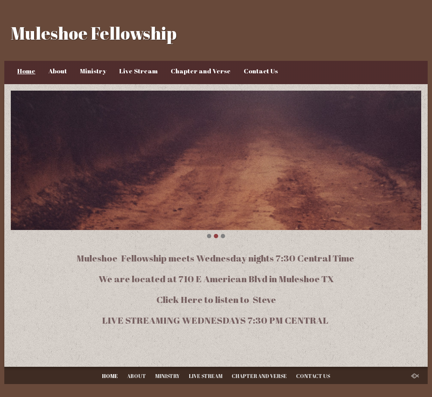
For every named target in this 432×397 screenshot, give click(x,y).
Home (26, 70)
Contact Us (261, 70)
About (57, 70)
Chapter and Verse (201, 70)
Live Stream (138, 70)
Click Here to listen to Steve (216, 299)
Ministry (93, 70)
